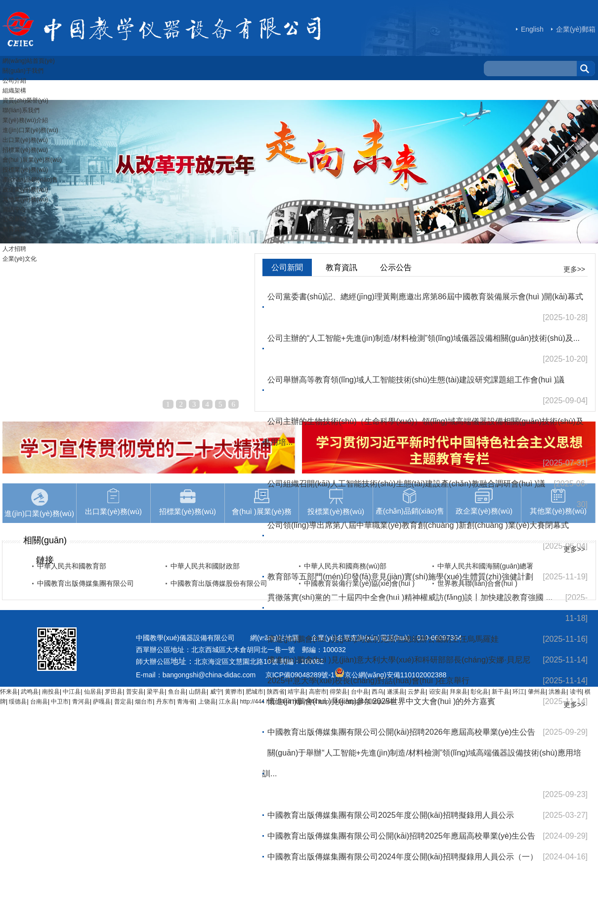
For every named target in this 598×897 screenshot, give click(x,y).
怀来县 (9, 691)
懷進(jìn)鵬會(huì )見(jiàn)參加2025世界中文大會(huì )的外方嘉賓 (381, 701)
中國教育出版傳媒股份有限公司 (219, 583)
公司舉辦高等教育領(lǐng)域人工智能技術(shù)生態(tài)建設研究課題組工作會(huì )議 (415, 380)
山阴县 (198, 691)
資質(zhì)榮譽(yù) (25, 100)
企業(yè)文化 (19, 258)
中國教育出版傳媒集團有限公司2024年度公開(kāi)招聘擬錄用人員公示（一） (402, 856)
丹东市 (165, 701)
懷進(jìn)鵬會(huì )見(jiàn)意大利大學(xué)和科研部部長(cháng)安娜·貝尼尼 (398, 660)
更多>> (574, 269)
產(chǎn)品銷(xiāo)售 (30, 179)
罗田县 (114, 691)
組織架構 (14, 90)
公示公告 (14, 239)
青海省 (186, 701)
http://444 (252, 701)
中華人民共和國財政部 (205, 566)
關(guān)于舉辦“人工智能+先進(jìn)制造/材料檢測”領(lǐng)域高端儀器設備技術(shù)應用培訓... (421, 763)
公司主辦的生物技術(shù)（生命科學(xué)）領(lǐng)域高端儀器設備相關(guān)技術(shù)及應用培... (423, 431)
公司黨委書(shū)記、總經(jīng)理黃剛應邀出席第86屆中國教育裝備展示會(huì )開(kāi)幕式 (425, 296)
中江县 (72, 691)
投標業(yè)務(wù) (25, 169)
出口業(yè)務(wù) (25, 140)
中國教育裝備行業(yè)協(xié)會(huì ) (359, 583)
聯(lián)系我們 (21, 110)
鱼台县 (177, 691)
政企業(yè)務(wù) (25, 189)
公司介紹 (14, 80)
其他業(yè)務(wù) (25, 199)
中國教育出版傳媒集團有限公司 (85, 583)
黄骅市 (234, 691)
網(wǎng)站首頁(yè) (28, 60)
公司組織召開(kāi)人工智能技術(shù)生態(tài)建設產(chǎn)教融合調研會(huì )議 (406, 483)
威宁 (216, 691)
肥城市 (254, 691)
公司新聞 (14, 219)
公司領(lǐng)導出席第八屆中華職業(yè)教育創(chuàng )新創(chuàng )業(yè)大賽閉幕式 (418, 525)
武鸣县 (30, 691)
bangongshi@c (186, 675)
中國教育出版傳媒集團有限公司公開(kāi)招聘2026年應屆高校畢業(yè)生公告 (401, 732)
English (532, 29)
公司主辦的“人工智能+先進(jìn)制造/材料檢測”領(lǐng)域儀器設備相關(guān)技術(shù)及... (423, 338)
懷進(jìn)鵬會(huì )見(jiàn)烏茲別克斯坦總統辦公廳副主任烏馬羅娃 (383, 639)
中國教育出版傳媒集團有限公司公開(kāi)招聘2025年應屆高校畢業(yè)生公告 (401, 836)
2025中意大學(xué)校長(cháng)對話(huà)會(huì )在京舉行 (368, 680)
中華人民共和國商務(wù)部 (345, 566)
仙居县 (93, 691)
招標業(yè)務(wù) (25, 149)
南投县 (51, 691)
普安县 (135, 691)
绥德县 (18, 701)
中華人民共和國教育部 (71, 566)
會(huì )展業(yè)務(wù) (32, 159)
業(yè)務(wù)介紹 (25, 120)
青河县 (81, 701)
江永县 (228, 701)
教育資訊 (14, 229)
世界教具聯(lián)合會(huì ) (477, 583)
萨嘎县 (102, 701)
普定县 (123, 701)
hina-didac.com (235, 675)
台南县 (39, 701)
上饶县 (207, 701)
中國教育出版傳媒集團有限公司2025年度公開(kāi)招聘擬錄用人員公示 (390, 815)
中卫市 (60, 701)
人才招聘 (14, 248)
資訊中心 (14, 209)
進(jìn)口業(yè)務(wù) (30, 130)
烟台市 (144, 701)
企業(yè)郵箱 (576, 29)
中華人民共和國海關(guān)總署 (485, 566)
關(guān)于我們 (22, 70)
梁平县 (156, 691)
